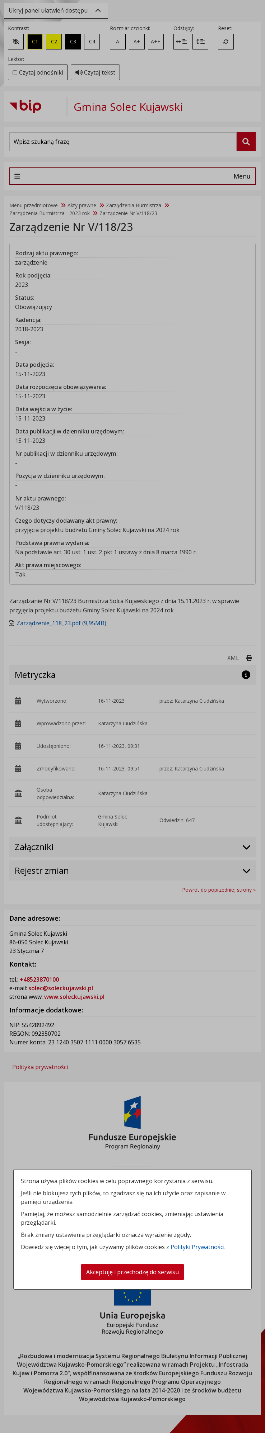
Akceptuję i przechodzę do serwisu (132, 1272)
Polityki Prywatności (197, 1247)
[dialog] (132, 716)
